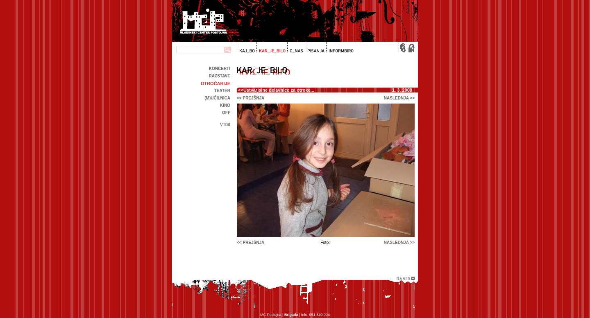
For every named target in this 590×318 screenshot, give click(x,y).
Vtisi (225, 124)
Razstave (219, 76)
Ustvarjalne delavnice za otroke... (278, 90)
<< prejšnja (250, 98)
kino (225, 105)
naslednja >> (399, 98)
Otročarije (215, 83)
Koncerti (219, 68)
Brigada (291, 315)
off (226, 113)
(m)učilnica (217, 98)
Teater (222, 90)
